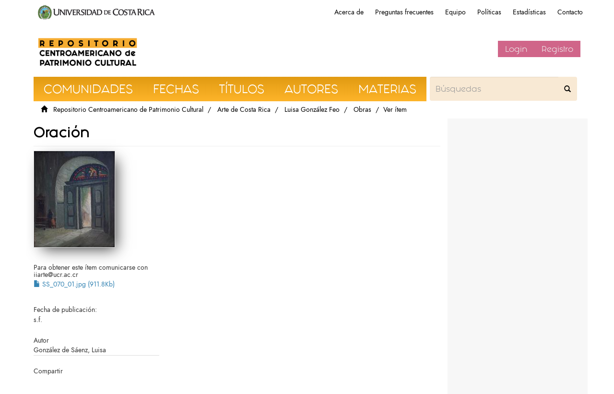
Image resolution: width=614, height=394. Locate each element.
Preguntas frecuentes (404, 12)
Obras (362, 109)
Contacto (570, 12)
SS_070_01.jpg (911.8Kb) (74, 284)
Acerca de (349, 12)
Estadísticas (529, 12)
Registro (557, 49)
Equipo (455, 12)
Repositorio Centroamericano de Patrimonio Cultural (128, 109)
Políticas (489, 12)
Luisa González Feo (312, 109)
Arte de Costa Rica (244, 109)
